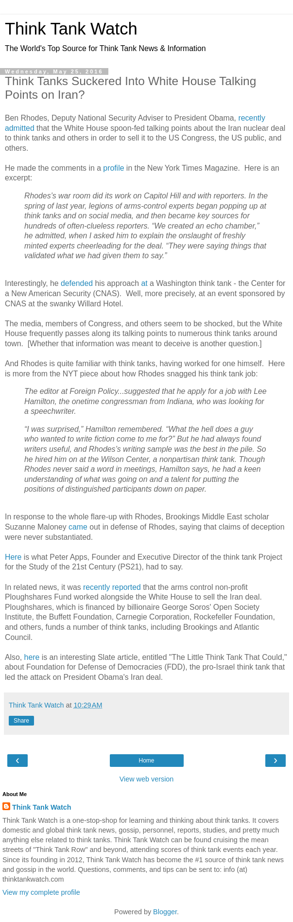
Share (21, 720)
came (78, 527)
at (144, 283)
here (32, 657)
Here (13, 557)
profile (113, 168)
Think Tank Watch (71, 28)
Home (146, 760)
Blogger (165, 912)
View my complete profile (41, 892)
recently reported (112, 587)
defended (77, 283)
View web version (147, 779)
